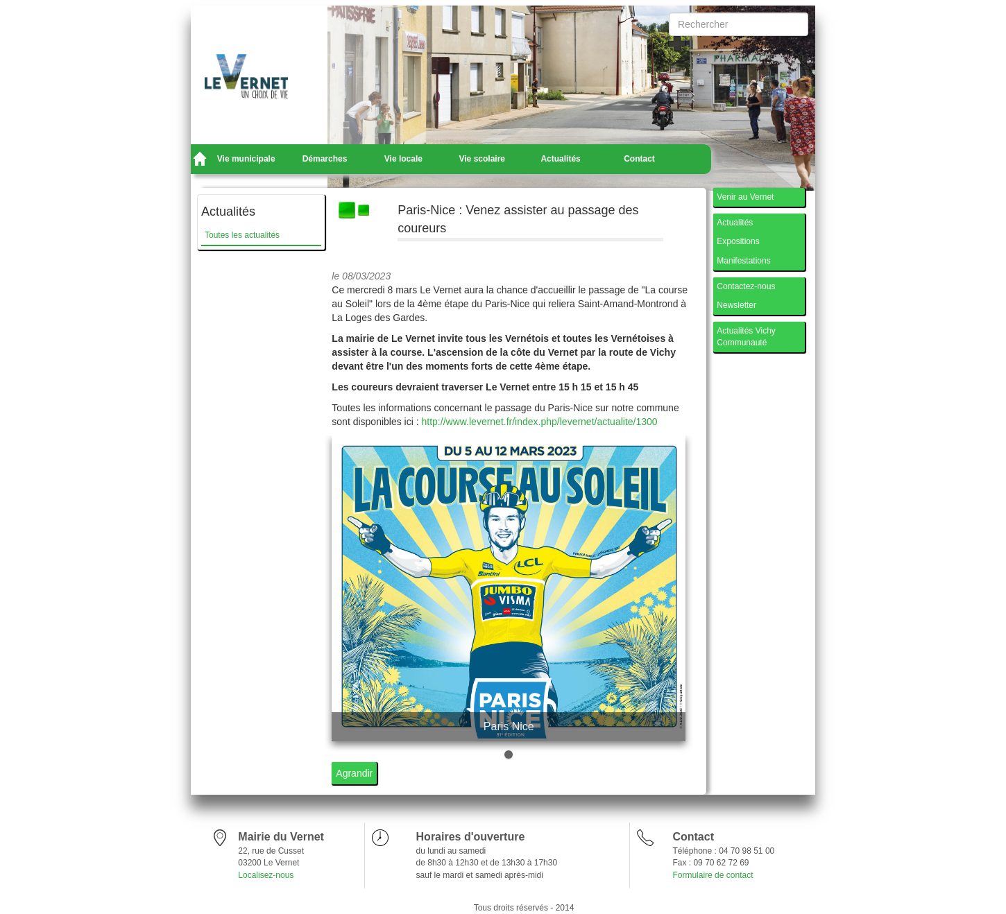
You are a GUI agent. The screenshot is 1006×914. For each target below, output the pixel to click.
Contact (639, 159)
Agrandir (354, 773)
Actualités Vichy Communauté (746, 336)
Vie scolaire (482, 159)
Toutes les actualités (242, 235)
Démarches (325, 159)
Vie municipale (246, 159)
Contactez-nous (746, 286)
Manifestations (743, 261)
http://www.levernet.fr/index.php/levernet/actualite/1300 (540, 421)
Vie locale (403, 159)
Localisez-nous (265, 875)
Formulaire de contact (712, 875)
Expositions (738, 241)
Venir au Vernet (745, 197)
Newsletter (736, 305)
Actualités (560, 159)
